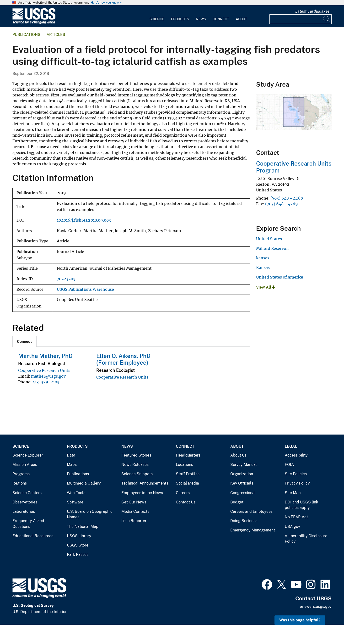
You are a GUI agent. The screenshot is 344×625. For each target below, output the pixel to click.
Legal (291, 446)
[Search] (327, 19)
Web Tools (76, 493)
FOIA (289, 464)
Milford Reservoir (272, 248)
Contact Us (185, 502)
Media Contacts (135, 511)
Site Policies (296, 474)
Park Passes (77, 554)
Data (71, 455)
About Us (238, 455)
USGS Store (77, 545)
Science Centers (27, 493)
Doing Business (243, 521)
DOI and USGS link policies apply (301, 505)
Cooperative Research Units (44, 370)
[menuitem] (157, 16)
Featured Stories (136, 455)
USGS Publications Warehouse (85, 289)
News (201, 19)
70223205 (66, 279)
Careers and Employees (251, 511)
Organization (241, 474)
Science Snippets (137, 474)
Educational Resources (32, 536)
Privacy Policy (297, 483)
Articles (56, 34)
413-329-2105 (45, 381)
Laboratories (23, 511)
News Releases (135, 464)
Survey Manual (243, 464)
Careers (183, 493)
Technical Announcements (144, 483)
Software (75, 502)
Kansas (263, 267)
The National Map (82, 526)
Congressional (243, 493)
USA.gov (292, 526)
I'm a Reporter (133, 521)
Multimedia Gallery (84, 483)
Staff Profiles (187, 474)
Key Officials (241, 483)
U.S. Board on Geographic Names (90, 514)
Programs (21, 474)
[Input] (300, 19)
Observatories (24, 502)
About (241, 19)
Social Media (187, 483)
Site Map (293, 493)
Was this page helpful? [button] (300, 620)
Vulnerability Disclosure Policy (306, 539)
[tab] (24, 341)
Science (157, 19)
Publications (26, 34)
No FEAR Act (296, 517)
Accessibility (296, 455)
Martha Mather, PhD (45, 355)
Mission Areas (24, 464)
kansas (262, 258)
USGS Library (79, 536)
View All (265, 287)
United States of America (279, 277)
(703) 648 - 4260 (286, 198)
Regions (19, 483)
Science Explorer (27, 455)
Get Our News (133, 502)
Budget (236, 502)
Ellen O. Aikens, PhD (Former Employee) (123, 359)
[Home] (33, 23)
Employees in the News (142, 493)
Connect (221, 19)
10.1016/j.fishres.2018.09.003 (84, 220)
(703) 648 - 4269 (281, 203)
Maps (72, 464)
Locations (184, 464)
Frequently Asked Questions (28, 524)
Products (180, 19)
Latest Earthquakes (312, 11)
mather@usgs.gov (48, 376)
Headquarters (188, 455)
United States (269, 238)
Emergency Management (252, 530)
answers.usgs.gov (316, 606)
